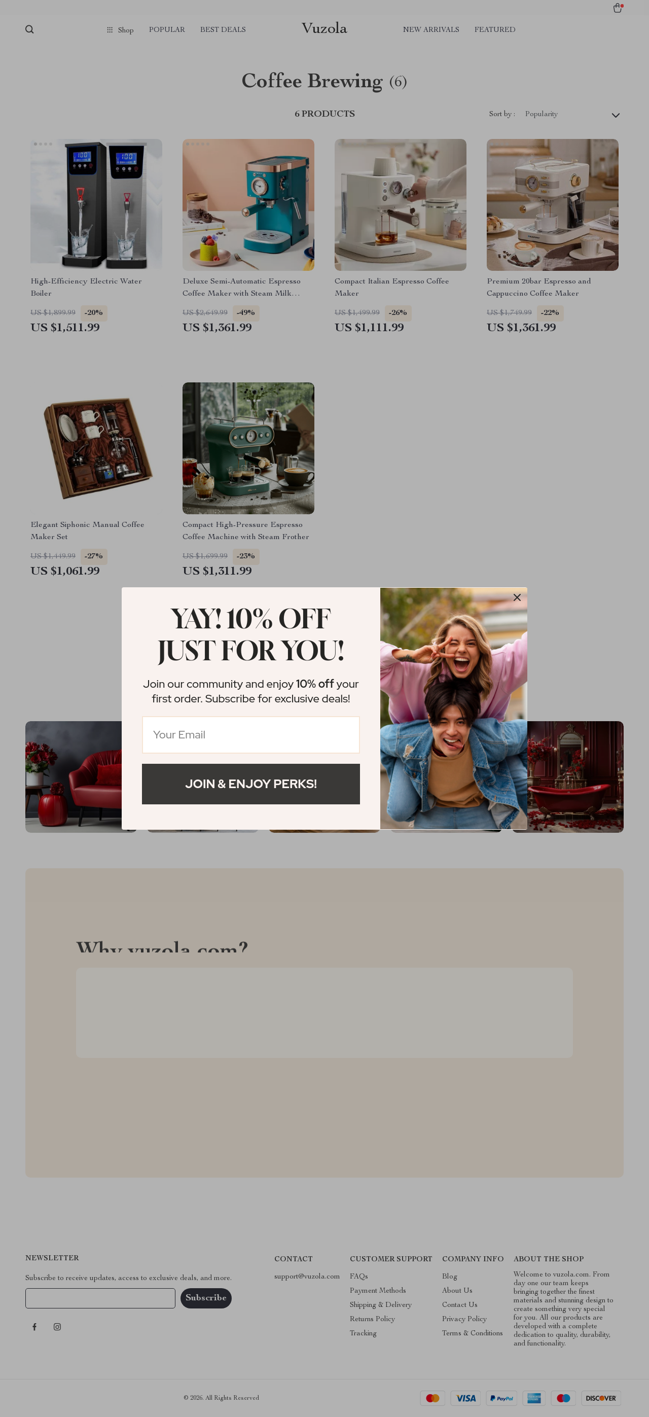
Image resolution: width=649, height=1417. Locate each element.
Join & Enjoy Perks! (251, 784)
